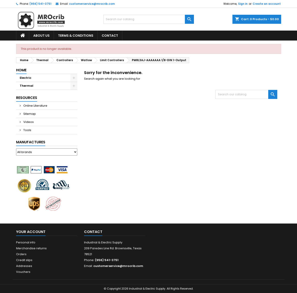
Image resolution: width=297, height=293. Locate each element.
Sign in (243, 4)
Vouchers (23, 272)
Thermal (26, 86)
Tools (27, 130)
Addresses (24, 266)
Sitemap (29, 114)
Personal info (25, 242)
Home (21, 70)
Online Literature (35, 105)
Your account (31, 231)
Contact (110, 35)
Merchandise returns (31, 248)
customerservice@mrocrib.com (92, 4)
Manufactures (30, 142)
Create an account (267, 4)
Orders (21, 254)
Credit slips (24, 260)
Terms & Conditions (75, 35)
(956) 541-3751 (40, 4)
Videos (28, 122)
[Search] (148, 19)
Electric (25, 78)
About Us (41, 35)
